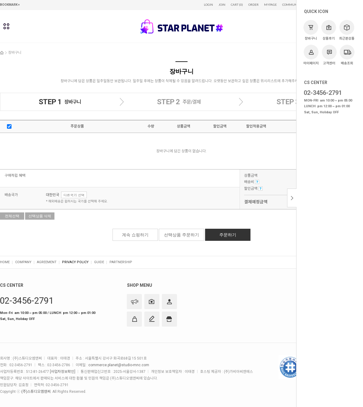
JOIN (221, 4)
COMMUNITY (292, 4)
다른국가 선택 (74, 195)
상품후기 (328, 30)
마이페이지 (311, 55)
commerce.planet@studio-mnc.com (118, 365)
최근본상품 (347, 30)
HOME (5, 262)
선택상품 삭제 (39, 216)
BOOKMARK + (10, 4)
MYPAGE (270, 4)
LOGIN (208, 4)
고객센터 (329, 55)
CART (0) (237, 4)
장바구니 (310, 30)
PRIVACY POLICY (75, 262)
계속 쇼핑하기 (135, 234)
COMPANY (23, 262)
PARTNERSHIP (121, 262)
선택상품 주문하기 (181, 234)
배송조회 (347, 55)
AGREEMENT (47, 262)
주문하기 (227, 234)
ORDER (253, 4)
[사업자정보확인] (62, 372)
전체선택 (12, 216)
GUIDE (99, 262)
